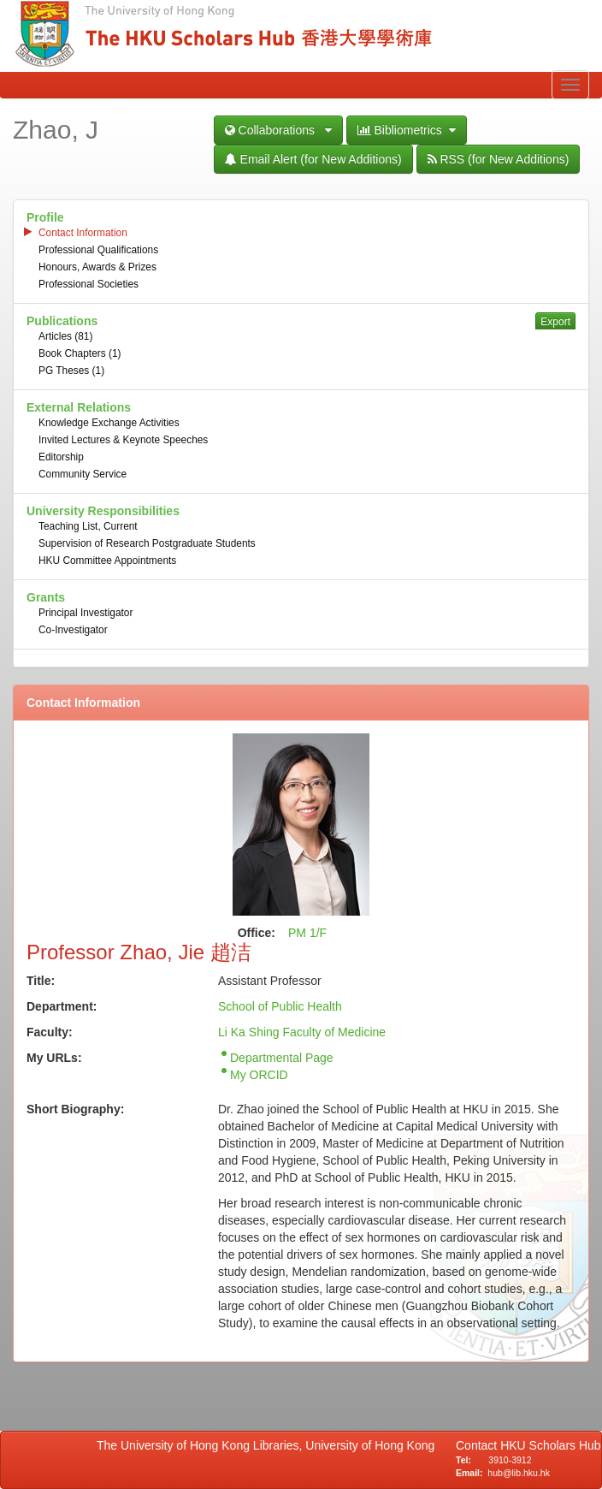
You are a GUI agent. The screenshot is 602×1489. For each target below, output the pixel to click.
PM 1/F (307, 933)
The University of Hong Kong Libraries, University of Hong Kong (269, 1445)
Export (555, 322)
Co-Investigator (73, 630)
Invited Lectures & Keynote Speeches (123, 440)
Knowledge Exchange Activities (109, 423)
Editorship (61, 457)
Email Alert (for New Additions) (313, 159)
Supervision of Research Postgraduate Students (147, 543)
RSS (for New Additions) (499, 159)
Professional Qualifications (98, 250)
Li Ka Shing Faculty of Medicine (302, 1032)
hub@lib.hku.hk (518, 1473)
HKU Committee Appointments (107, 561)
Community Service (82, 474)
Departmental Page (281, 1058)
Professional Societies (88, 284)
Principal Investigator (85, 613)
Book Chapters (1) (79, 353)
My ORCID (259, 1075)
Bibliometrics (406, 130)
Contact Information (82, 233)
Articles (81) (65, 336)
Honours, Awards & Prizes (97, 267)
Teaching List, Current (88, 526)
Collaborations (278, 130)
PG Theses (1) (71, 371)
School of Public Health (280, 1006)
